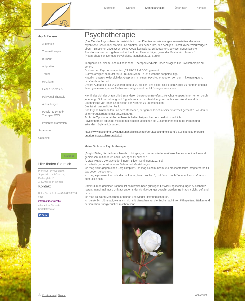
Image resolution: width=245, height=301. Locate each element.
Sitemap (62, 295)
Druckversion (47, 295)
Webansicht (201, 295)
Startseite (69, 156)
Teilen (43, 215)
